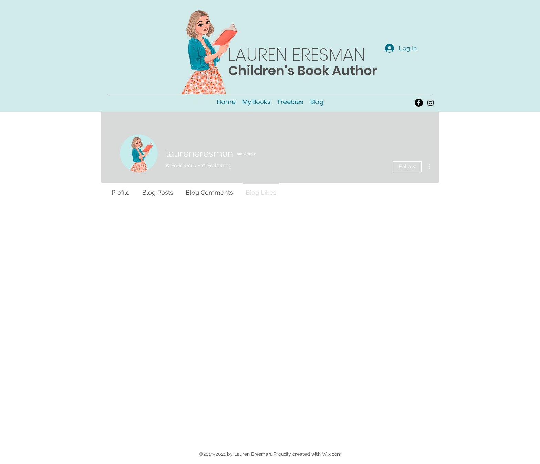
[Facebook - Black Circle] (419, 103)
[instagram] (430, 103)
